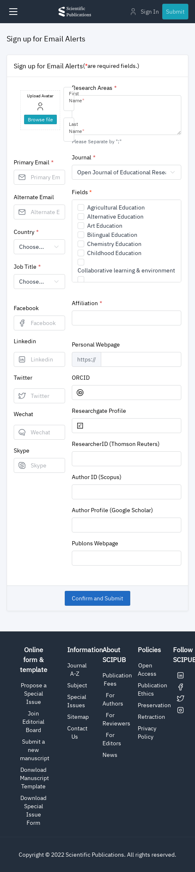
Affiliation (85, 303)
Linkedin (25, 341)
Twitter (23, 377)
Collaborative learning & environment (126, 270)
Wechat (23, 414)
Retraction (151, 716)
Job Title (25, 266)
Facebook (26, 308)
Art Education (104, 225)
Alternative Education (115, 216)
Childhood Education (114, 253)
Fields (82, 192)
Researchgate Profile (99, 410)
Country (24, 232)
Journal (81, 157)
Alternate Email (34, 197)
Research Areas (92, 88)
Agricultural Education (116, 207)
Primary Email (31, 162)
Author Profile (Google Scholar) (112, 510)
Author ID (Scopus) (97, 477)
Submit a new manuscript (34, 750)
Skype (21, 450)
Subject (77, 685)
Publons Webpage (95, 543)
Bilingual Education (112, 234)
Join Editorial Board (33, 722)
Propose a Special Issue (33, 694)
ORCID (81, 377)
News (109, 755)
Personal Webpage (96, 344)
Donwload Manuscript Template (34, 778)
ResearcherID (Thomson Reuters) (116, 444)
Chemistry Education (114, 244)
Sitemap (78, 716)
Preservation (154, 705)
